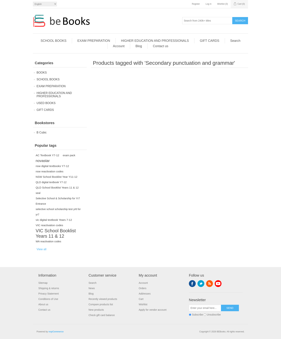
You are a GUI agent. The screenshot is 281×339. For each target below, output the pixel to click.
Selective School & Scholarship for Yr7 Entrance (58, 201)
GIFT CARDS (209, 41)
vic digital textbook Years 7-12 (54, 219)
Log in (208, 4)
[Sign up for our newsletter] (205, 308)
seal (38, 193)
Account (119, 46)
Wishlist (143, 304)
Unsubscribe (214, 314)
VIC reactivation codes (49, 225)
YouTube (218, 283)
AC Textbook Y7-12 (47, 155)
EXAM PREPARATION (93, 41)
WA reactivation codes (48, 241)
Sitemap (42, 282)
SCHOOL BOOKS (53, 41)
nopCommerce (56, 331)
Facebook (192, 283)
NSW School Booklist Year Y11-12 (56, 176)
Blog (138, 46)
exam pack (69, 155)
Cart (141, 299)
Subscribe (197, 314)
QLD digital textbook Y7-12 (51, 182)
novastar (43, 161)
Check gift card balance (102, 315)
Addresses (145, 293)
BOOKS (42, 72)
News (92, 288)
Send (230, 308)
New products (96, 309)
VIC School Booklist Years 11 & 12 (56, 233)
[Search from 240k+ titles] (207, 20)
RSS (209, 283)
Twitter (200, 283)
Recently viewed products (103, 299)
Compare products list (101, 304)
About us (43, 304)
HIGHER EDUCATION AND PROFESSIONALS (155, 41)
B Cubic (42, 132)
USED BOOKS (46, 103)
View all (41, 249)
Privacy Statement (48, 293)
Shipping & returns (48, 288)
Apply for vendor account (152, 309)
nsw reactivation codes (49, 171)
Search (240, 20)
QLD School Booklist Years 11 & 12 (57, 187)
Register (196, 4)
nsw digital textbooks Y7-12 (52, 166)
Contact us (160, 46)
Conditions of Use (48, 299)
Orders (142, 288)
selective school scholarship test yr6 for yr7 (58, 212)
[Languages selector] (45, 4)
